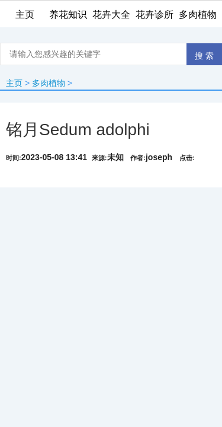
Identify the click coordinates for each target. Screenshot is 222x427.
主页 (14, 83)
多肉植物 (48, 83)
